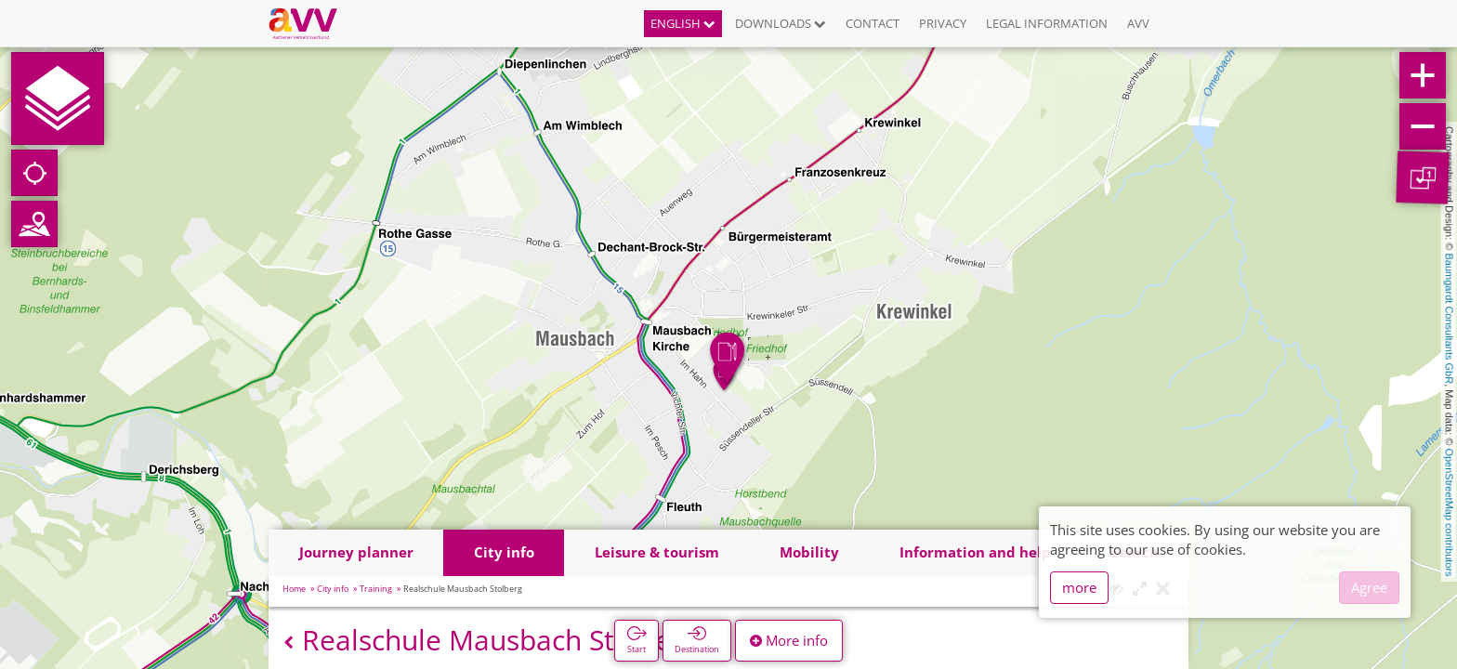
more (1079, 587)
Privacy (942, 23)
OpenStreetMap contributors (1449, 512)
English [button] (682, 23)
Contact (872, 23)
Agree (1369, 587)
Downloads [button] (780, 23)
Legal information (1047, 23)
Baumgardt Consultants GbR (1449, 319)
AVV (1138, 23)
